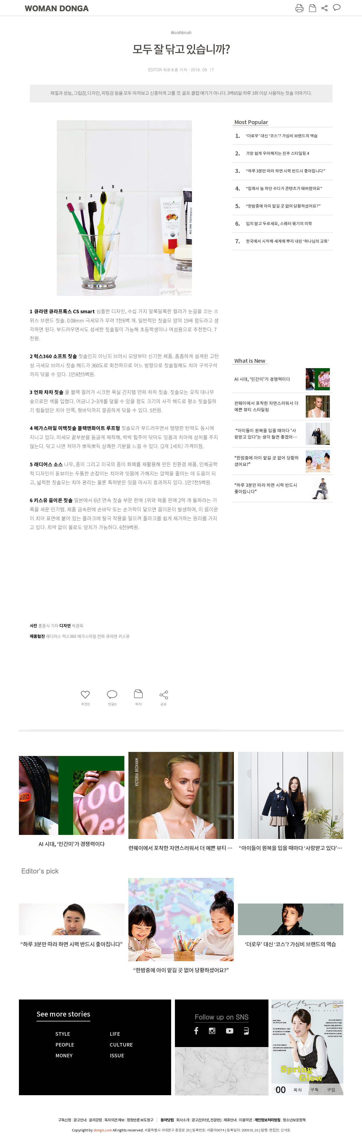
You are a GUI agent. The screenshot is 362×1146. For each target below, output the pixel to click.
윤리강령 (95, 1120)
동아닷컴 (167, 1120)
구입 (331, 1090)
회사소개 (182, 1120)
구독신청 (64, 1120)
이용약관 (245, 1120)
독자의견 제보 (114, 1120)
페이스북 (196, 1031)
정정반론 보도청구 (140, 1120)
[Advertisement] (111, 574)
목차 (297, 1090)
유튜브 (229, 1031)
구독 (314, 1090)
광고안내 (80, 1120)
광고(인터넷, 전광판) (206, 1120)
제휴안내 (230, 1120)
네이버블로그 (246, 1031)
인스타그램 (212, 1031)
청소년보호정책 (294, 1120)
